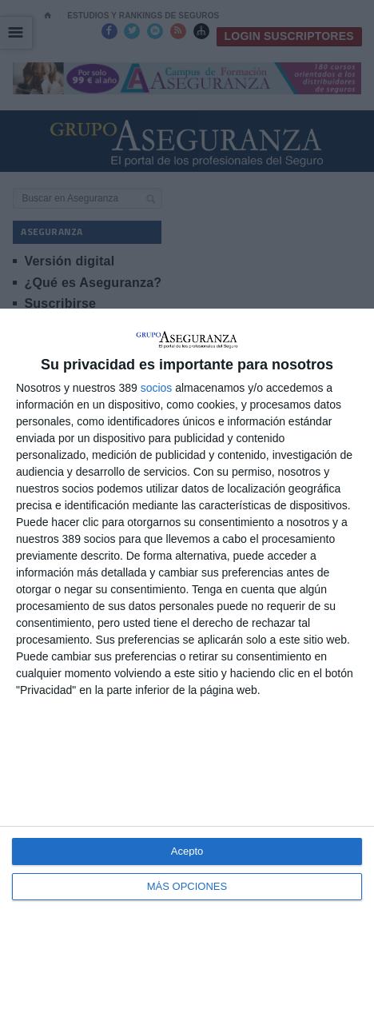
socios (157, 387)
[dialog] (187, 669)
